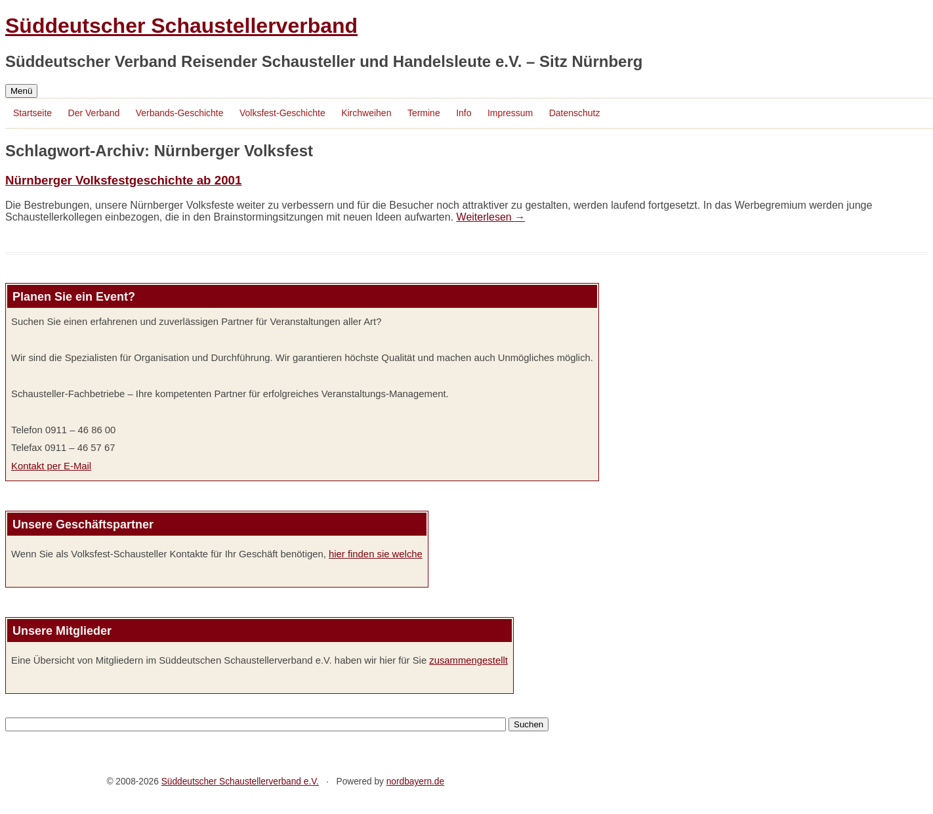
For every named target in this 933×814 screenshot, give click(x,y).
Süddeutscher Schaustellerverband (181, 25)
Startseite (32, 113)
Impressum (510, 113)
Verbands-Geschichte (180, 113)
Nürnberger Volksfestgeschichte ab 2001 (123, 180)
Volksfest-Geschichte (282, 113)
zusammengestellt (468, 660)
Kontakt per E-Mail (51, 466)
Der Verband (94, 113)
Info (463, 113)
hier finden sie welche (376, 554)
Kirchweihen (366, 113)
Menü (21, 91)
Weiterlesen (491, 217)
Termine (423, 113)
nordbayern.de (415, 781)
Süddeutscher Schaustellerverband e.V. (240, 781)
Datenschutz (574, 113)
